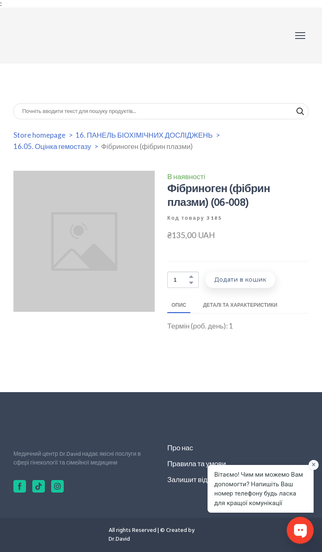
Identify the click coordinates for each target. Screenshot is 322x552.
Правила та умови (196, 463)
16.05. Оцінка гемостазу (52, 146)
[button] (300, 111)
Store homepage (39, 135)
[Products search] (161, 111)
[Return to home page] (50, 35)
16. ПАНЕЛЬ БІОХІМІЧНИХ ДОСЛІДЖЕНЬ (144, 135)
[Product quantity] (181, 279)
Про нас (180, 447)
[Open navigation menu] (300, 35)
